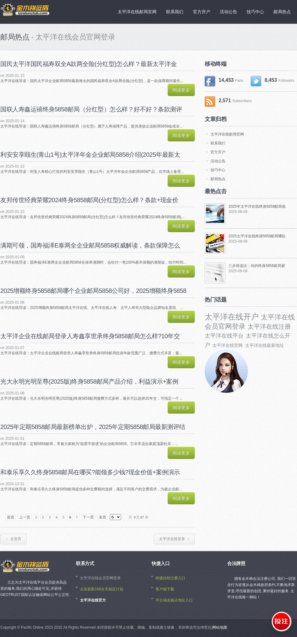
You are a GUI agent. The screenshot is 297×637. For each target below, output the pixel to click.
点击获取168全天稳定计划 (101, 589)
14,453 (224, 81)
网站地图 (219, 627)
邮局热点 (218, 179)
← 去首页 (13, 539)
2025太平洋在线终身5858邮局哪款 (257, 236)
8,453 (272, 81)
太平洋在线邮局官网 (227, 134)
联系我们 (218, 143)
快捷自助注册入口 (170, 578)
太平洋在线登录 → (174, 539)
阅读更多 (181, 89)
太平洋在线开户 (232, 316)
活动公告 (218, 161)
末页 (102, 517)
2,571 (228, 101)
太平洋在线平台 (224, 336)
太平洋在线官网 (227, 345)
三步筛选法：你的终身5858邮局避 (256, 266)
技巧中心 (218, 170)
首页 (10, 517)
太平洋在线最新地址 (264, 345)
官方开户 (218, 152)
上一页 (24, 517)
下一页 (88, 517)
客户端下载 (165, 589)
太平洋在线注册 (269, 326)
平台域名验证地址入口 (174, 600)
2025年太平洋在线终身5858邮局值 (257, 206)
